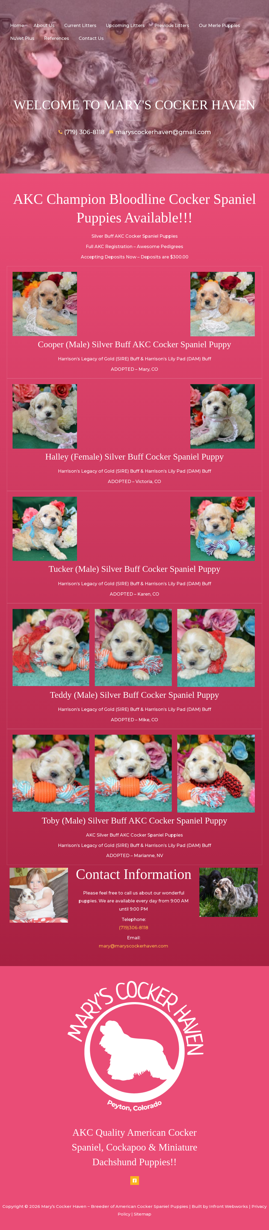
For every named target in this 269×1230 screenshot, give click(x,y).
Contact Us (89, 38)
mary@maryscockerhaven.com (133, 946)
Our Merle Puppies (215, 25)
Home (17, 25)
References (55, 38)
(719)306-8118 (133, 927)
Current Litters (78, 25)
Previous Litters (168, 25)
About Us (43, 25)
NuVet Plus (22, 38)
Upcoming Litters (122, 25)
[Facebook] (134, 1180)
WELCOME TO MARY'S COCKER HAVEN (134, 105)
